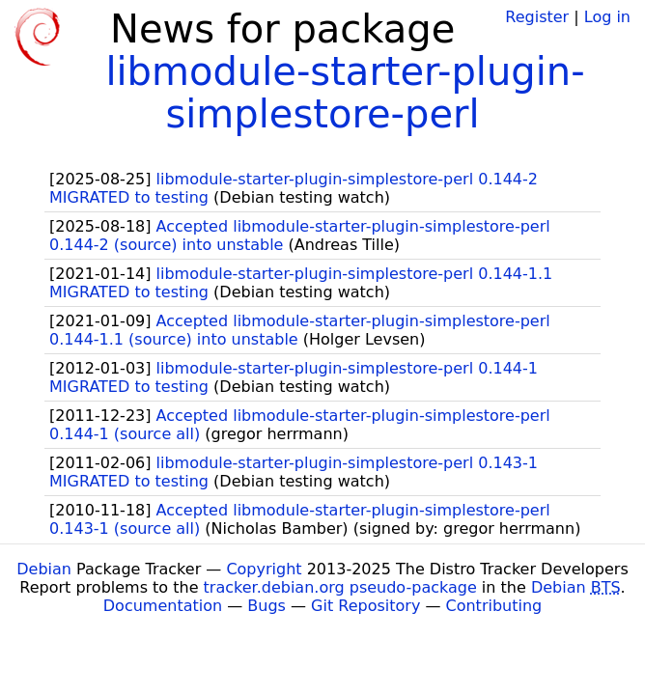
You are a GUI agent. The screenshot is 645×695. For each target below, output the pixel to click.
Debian (43, 569)
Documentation (162, 606)
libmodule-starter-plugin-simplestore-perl (344, 92)
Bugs (266, 606)
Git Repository (365, 606)
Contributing (494, 606)
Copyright (263, 569)
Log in (607, 17)
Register (537, 17)
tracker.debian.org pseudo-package (340, 587)
